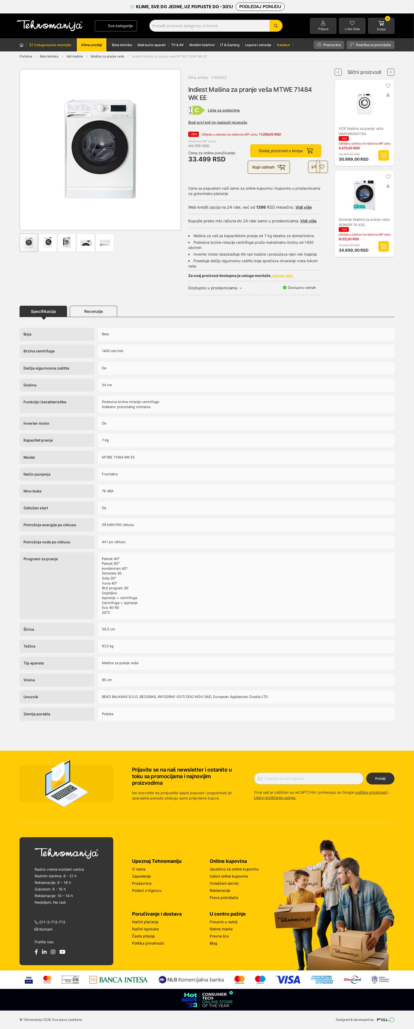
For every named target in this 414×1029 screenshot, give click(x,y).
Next (390, 70)
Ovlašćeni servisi (224, 883)
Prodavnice (142, 883)
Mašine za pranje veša (108, 56)
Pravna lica (329, 44)
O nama (138, 869)
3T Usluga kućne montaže (50, 45)
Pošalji (380, 778)
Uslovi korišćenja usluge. (275, 797)
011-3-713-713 (50, 922)
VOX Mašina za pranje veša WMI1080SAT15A (361, 131)
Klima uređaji (91, 45)
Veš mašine (75, 56)
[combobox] (216, 26)
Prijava (323, 29)
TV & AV (177, 45)
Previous (338, 70)
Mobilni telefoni (202, 45)
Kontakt (44, 929)
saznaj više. (282, 276)
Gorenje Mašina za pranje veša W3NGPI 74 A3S (364, 222)
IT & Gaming (229, 45)
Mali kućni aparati (152, 45)
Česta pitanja (143, 936)
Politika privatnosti (148, 943)
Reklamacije (220, 890)
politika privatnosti (371, 792)
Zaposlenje (141, 876)
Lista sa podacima (224, 110)
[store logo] (49, 25)
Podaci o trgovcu (147, 890)
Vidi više (303, 207)
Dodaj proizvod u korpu (286, 151)
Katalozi (283, 45)
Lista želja (352, 29)
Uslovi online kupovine (229, 876)
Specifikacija (43, 311)
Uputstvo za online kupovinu (234, 869)
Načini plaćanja (145, 922)
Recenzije (93, 311)
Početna (26, 56)
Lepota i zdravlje (258, 45)
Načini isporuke (145, 929)
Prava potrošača (224, 897)
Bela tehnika (122, 45)
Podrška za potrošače (370, 44)
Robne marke (221, 929)
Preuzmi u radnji (223, 922)
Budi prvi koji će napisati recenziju (217, 122)
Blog (213, 943)
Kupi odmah (270, 167)
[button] (30, 149)
